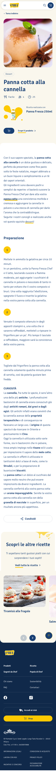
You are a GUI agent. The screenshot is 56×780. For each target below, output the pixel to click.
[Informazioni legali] (12, 751)
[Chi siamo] (8, 681)
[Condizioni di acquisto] (40, 751)
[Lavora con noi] (10, 757)
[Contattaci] (34, 687)
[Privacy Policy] (36, 757)
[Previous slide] (23, 638)
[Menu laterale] (4, 5)
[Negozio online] (51, 5)
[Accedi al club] (28, 710)
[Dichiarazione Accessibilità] (36, 764)
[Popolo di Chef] (36, 671)
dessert (29, 221)
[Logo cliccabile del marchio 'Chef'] (14, 5)
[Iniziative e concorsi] (13, 764)
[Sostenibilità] (35, 681)
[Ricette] (33, 665)
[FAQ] (5, 687)
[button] (44, 5)
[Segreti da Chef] (10, 671)
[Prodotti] (7, 665)
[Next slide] (32, 638)
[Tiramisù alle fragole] (25, 591)
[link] (7, 697)
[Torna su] (48, 635)
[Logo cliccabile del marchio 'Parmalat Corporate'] (10, 732)
